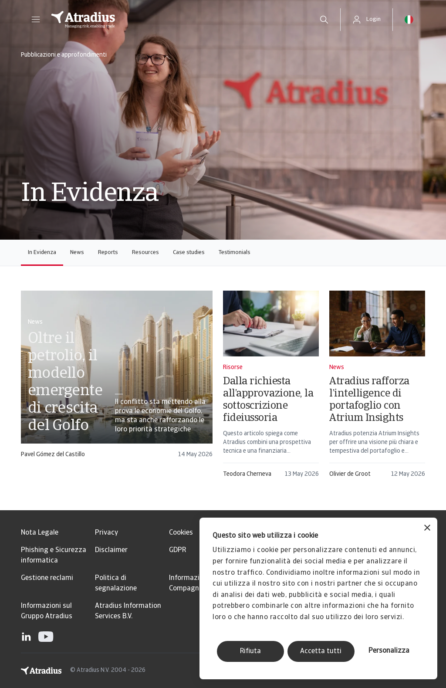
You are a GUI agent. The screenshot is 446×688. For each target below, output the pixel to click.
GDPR (177, 550)
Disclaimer (111, 550)
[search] (324, 20)
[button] (36, 19)
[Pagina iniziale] (176, 19)
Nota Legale (39, 532)
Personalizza (388, 650)
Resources (145, 252)
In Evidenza (42, 252)
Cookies (181, 532)
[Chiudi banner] (427, 529)
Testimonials (234, 252)
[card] (117, 378)
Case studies (189, 252)
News (77, 252)
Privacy (106, 532)
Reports (108, 252)
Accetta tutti (320, 651)
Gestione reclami (47, 578)
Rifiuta (250, 651)
